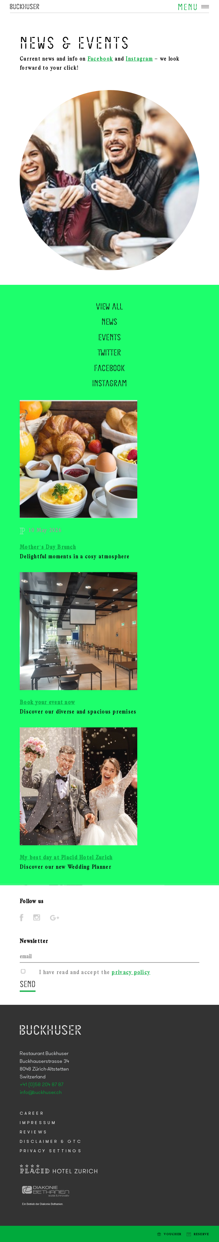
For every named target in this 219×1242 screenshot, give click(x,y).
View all (109, 320)
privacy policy (130, 975)
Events (109, 350)
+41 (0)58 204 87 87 (41, 1084)
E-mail (12, 1234)
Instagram (139, 59)
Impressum (38, 1123)
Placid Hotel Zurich (24, 6)
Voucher (173, 1234)
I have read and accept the (94, 975)
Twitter (109, 366)
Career (32, 1113)
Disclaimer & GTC (51, 1142)
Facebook (100, 59)
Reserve (201, 1234)
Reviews (34, 1132)
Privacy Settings (51, 1151)
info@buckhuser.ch (41, 1092)
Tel (22, 1234)
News (109, 335)
